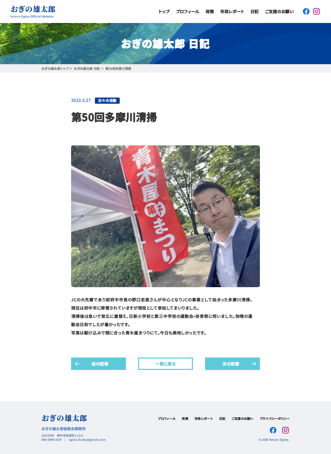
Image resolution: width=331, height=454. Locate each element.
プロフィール (187, 11)
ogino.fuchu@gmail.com (87, 439)
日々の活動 (107, 100)
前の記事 (100, 363)
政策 (210, 11)
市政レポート (232, 11)
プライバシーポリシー (275, 418)
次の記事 (230, 363)
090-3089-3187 (51, 439)
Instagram (316, 11)
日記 (254, 11)
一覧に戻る (165, 363)
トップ (164, 11)
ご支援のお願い (279, 11)
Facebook (306, 11)
